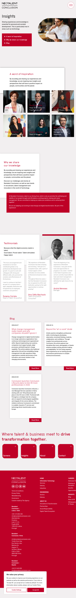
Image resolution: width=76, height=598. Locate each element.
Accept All (36, 590)
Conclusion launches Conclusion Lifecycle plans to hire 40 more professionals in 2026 (25, 383)
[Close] (45, 572)
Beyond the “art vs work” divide (59, 329)
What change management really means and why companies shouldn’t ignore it (24, 331)
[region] (25, 582)
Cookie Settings (16, 590)
